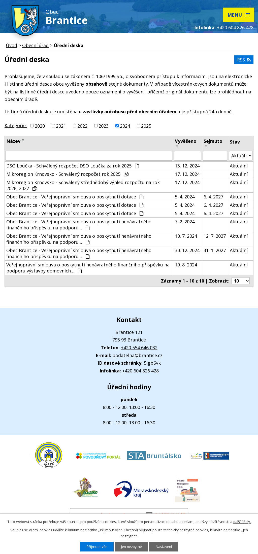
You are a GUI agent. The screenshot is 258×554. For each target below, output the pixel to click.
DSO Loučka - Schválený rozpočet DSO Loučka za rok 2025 (72, 166)
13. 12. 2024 (187, 166)
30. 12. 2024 (187, 250)
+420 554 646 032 (139, 347)
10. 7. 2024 (186, 236)
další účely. (242, 521)
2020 (40, 126)
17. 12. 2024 (187, 174)
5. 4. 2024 (185, 197)
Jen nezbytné (131, 546)
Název (13, 141)
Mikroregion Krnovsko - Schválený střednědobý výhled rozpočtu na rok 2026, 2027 (83, 185)
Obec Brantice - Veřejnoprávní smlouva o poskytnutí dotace (74, 197)
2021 (61, 126)
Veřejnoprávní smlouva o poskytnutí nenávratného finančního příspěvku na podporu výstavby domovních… (88, 268)
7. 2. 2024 (185, 222)
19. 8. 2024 (186, 265)
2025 (146, 126)
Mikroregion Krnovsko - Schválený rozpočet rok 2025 (67, 174)
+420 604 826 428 (235, 27)
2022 (82, 126)
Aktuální (239, 166)
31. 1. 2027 (215, 250)
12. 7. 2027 (215, 236)
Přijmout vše (96, 546)
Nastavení (163, 546)
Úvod (11, 45)
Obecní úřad (35, 45)
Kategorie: (16, 125)
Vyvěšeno (186, 141)
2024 (125, 126)
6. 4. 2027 (213, 197)
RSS (244, 60)
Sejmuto (213, 141)
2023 (104, 126)
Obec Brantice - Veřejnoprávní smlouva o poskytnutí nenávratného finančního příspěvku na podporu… (78, 225)
